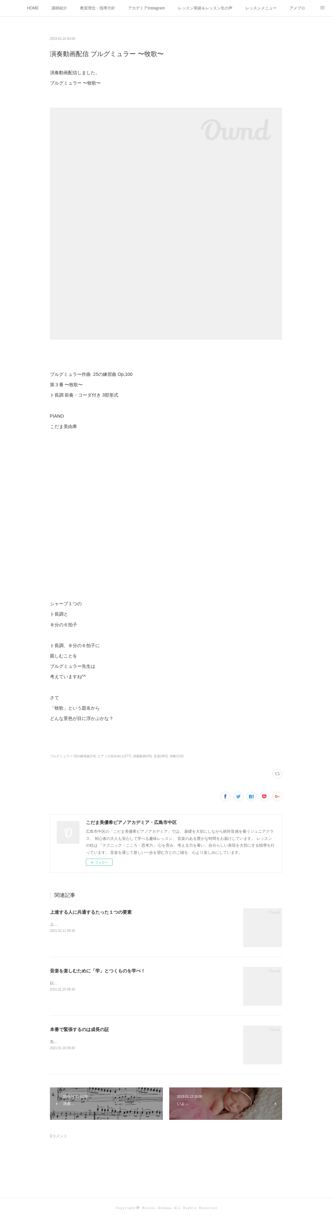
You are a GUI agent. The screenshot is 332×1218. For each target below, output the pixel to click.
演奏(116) (177, 756)
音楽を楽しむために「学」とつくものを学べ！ (97, 970)
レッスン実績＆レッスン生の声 (205, 8)
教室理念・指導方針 (97, 8)
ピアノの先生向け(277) (114, 756)
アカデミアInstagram (146, 8)
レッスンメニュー (261, 8)
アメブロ (297, 8)
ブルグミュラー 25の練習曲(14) (73, 756)
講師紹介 (59, 8)
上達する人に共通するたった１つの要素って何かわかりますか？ (106, 924)
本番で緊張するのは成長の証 (79, 1029)
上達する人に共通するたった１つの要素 (91, 912)
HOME (33, 8)
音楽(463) (161, 756)
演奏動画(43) (142, 756)
